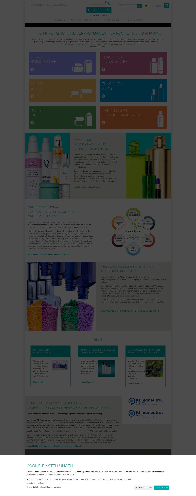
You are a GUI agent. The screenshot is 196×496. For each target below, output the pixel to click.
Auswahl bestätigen (144, 488)
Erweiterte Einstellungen (36, 483)
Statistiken (45, 487)
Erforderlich (32, 487)
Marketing (56, 487)
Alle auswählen (161, 488)
